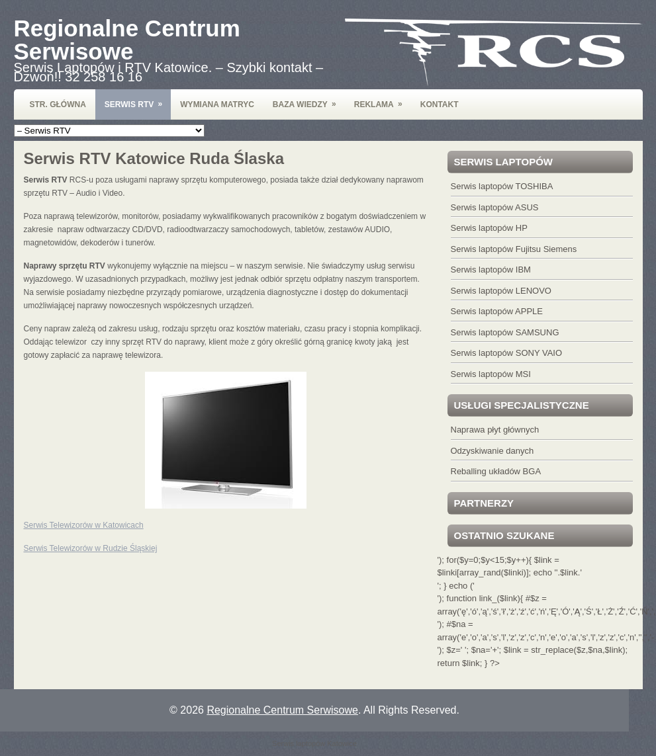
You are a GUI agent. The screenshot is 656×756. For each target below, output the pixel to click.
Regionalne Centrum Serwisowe (127, 39)
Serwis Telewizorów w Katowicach (84, 525)
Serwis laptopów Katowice (314, 743)
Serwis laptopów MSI (491, 374)
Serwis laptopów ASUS (495, 207)
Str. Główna (58, 104)
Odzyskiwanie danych (492, 451)
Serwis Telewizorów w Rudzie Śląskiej (91, 548)
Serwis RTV (138, 99)
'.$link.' (569, 572)
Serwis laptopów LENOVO (501, 291)
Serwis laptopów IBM (491, 269)
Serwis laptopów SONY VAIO (507, 353)
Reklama (382, 99)
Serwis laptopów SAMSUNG (505, 332)
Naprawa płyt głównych (495, 430)
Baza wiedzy (309, 99)
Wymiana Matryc (217, 104)
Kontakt (439, 104)
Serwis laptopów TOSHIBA (502, 186)
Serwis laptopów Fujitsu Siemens (514, 249)
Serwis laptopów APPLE (497, 311)
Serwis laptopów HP (489, 228)
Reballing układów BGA (496, 471)
